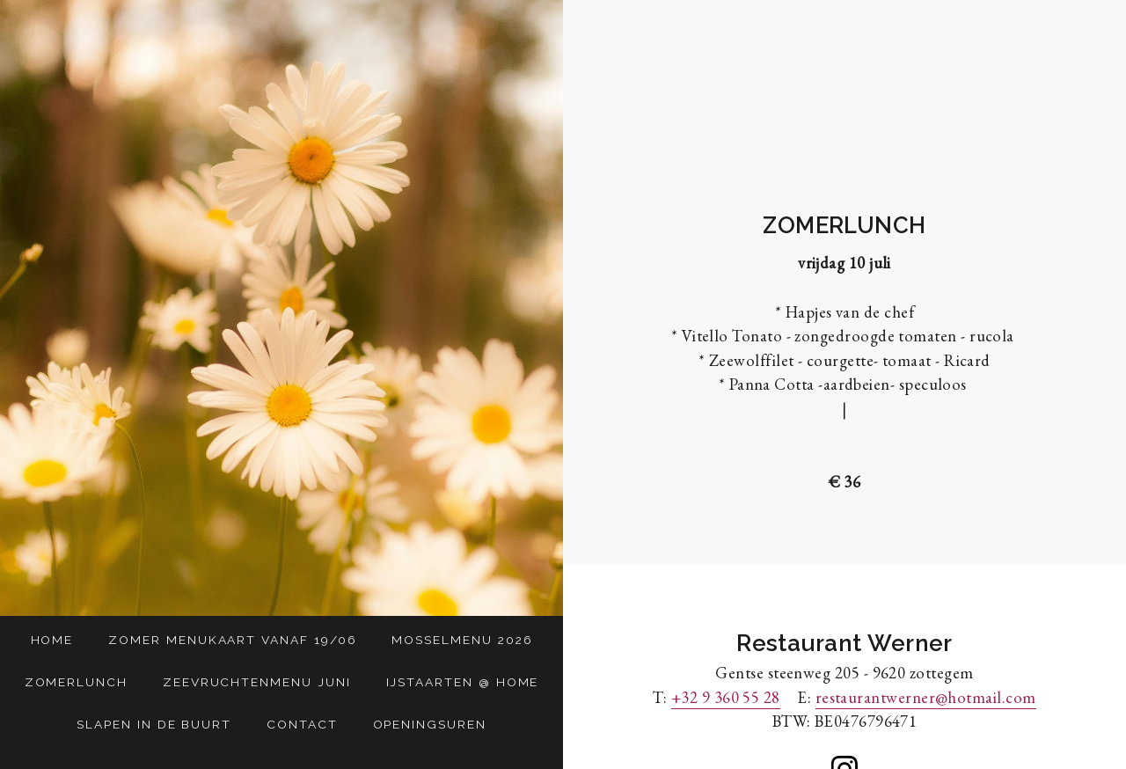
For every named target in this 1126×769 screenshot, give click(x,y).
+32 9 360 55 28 (725, 696)
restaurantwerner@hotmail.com (925, 696)
